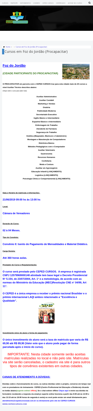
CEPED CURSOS (48, 3)
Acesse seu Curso (75, 3)
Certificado (60, 3)
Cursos (5, 3)
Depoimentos (25, 3)
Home (8, 47)
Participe (14, 3)
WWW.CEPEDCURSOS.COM (14, 404)
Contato (36, 3)
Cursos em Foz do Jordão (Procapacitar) (31, 47)
